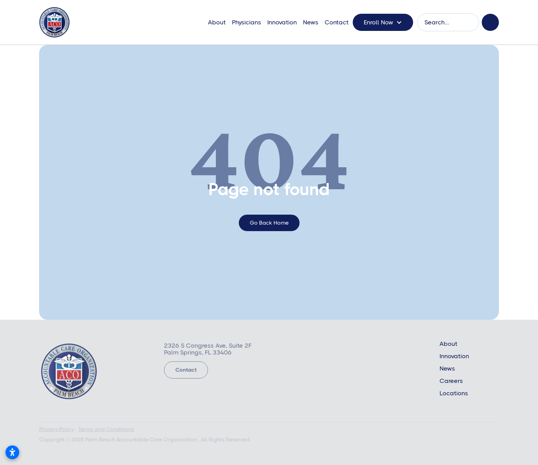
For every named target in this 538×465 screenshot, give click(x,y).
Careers (451, 380)
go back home (269, 222)
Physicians (246, 22)
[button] (383, 22)
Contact (337, 22)
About (217, 22)
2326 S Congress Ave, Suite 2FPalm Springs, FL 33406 (208, 350)
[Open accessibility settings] (12, 452)
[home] (54, 22)
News (310, 22)
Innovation (282, 22)
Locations (454, 393)
